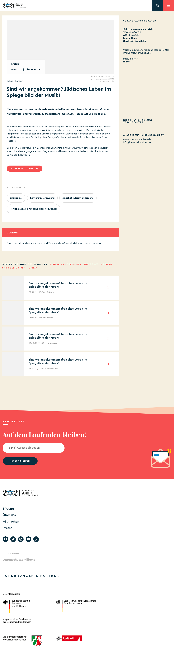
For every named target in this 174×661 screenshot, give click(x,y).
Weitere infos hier (21, 169)
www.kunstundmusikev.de (137, 139)
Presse (8, 528)
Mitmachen (11, 521)
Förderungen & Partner (31, 575)
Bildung (8, 508)
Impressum (11, 553)
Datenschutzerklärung (19, 559)
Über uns (9, 515)
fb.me (126, 62)
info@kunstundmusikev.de (137, 142)
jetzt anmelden (20, 461)
